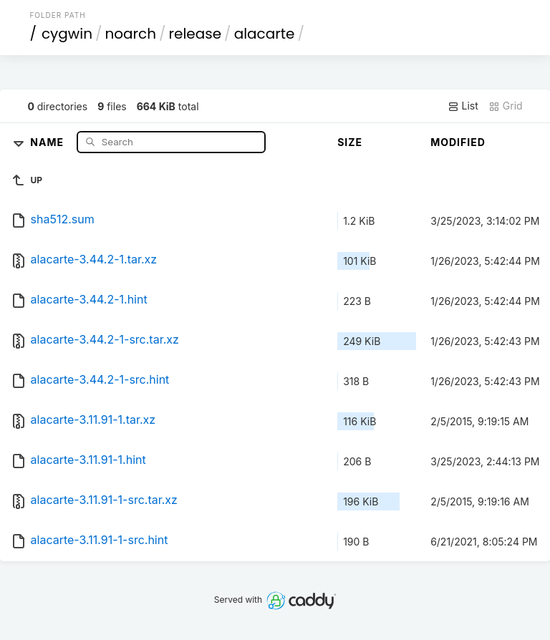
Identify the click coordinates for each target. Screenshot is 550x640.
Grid (505, 106)
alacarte (264, 34)
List (463, 106)
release (195, 34)
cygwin (67, 34)
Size (349, 142)
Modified (458, 142)
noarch (131, 34)
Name (48, 141)
